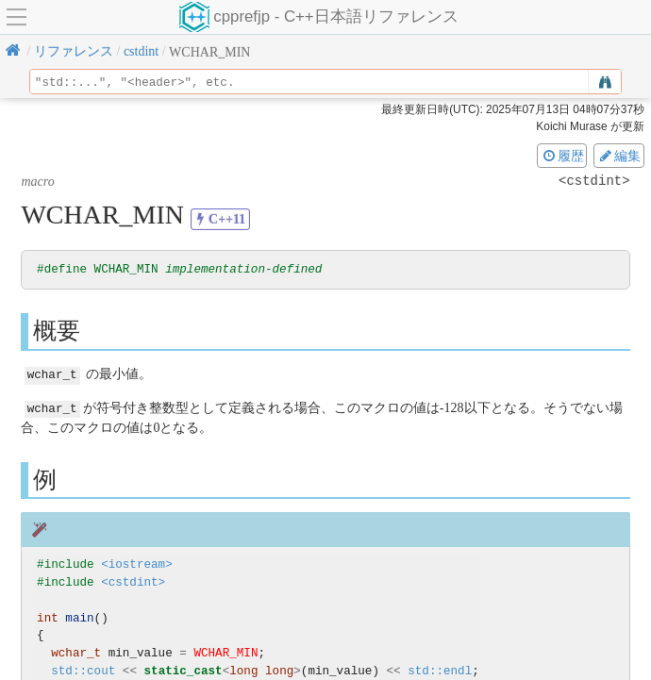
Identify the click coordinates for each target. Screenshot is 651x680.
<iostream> (137, 564)
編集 (619, 155)
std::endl (440, 670)
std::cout (83, 670)
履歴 (562, 155)
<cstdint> (133, 581)
